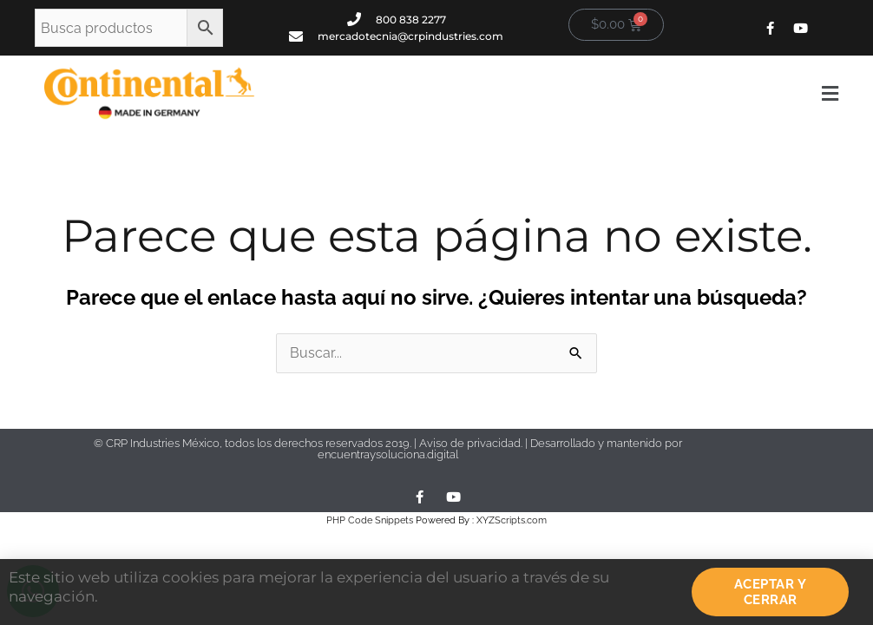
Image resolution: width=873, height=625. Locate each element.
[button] (559, 93)
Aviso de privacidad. (472, 443)
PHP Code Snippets (369, 520)
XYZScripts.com (511, 520)
